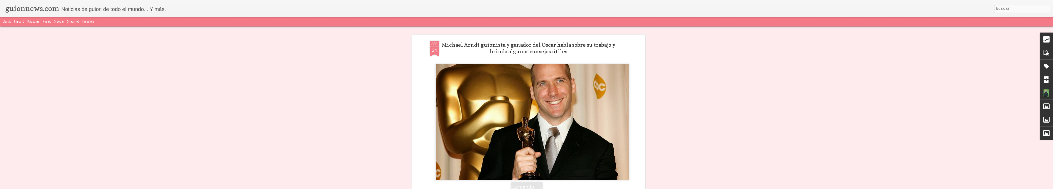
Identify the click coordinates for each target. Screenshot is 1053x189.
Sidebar (59, 21)
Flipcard (19, 21)
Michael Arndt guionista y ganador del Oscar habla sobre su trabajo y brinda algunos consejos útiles (528, 39)
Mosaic (47, 21)
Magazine (33, 21)
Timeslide (88, 21)
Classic (7, 21)
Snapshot (73, 21)
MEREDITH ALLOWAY (495, 182)
